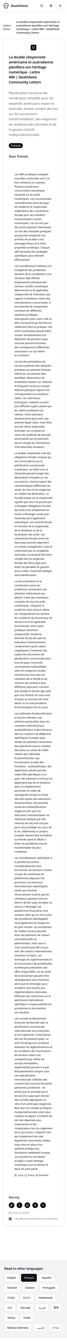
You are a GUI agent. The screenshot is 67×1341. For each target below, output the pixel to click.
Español (46, 1277)
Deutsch (12, 1287)
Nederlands (46, 1297)
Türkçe (11, 1317)
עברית (56, 1327)
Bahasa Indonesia (18, 1327)
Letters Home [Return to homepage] (7, 27)
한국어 (27, 1297)
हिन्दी (56, 1307)
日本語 (11, 1297)
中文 (9, 1307)
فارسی (40, 1327)
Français (29, 1277)
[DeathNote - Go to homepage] (15, 6)
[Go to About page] (42, 6)
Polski (27, 1317)
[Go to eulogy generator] (51, 6)
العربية (42, 1307)
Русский (25, 1307)
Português (49, 1287)
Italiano (29, 1287)
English (11, 1277)
